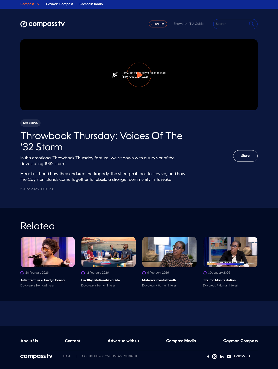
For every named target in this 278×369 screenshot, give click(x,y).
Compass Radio (91, 4)
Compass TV (30, 4)
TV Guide (196, 24)
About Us (29, 341)
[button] (139, 75)
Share (248, 158)
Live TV (159, 24)
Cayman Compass (59, 4)
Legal (67, 356)
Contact (72, 341)
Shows (178, 24)
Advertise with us (123, 341)
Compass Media (181, 341)
